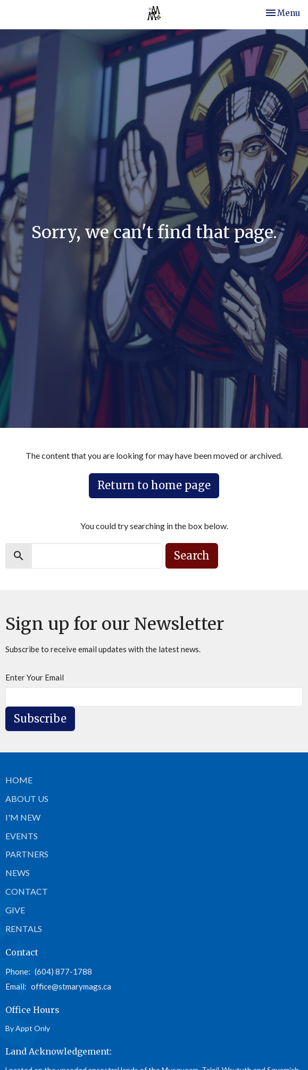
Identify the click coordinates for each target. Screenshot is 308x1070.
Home (18, 780)
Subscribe (40, 718)
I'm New (22, 817)
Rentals (23, 928)
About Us (26, 798)
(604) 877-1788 (63, 971)
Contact (26, 891)
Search (192, 555)
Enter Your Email (34, 677)
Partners (26, 854)
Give (15, 910)
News (17, 873)
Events (21, 836)
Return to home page (154, 485)
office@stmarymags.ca (71, 986)
